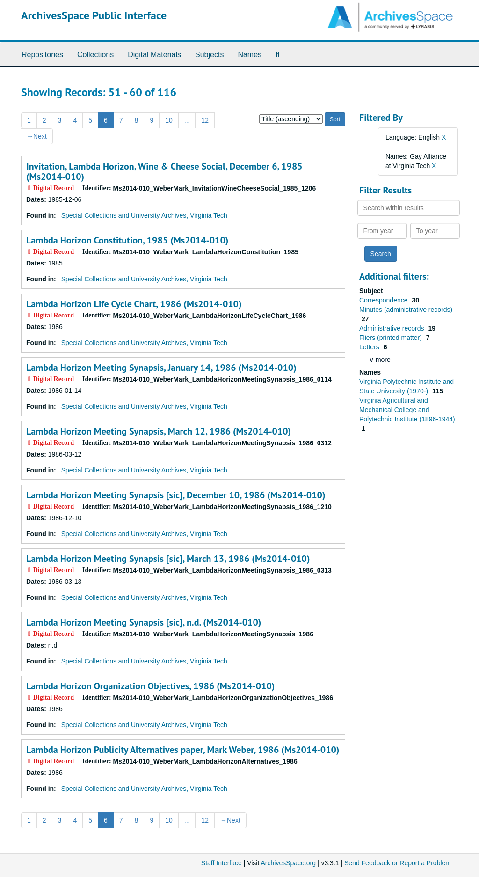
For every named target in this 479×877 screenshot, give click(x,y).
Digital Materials (154, 55)
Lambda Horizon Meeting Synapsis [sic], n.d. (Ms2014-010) (143, 622)
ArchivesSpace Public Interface (94, 15)
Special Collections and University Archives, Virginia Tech (144, 215)
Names (249, 55)
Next (37, 136)
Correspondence (384, 300)
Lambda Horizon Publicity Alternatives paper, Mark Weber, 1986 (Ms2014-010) (182, 750)
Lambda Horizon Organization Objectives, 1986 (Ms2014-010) (150, 686)
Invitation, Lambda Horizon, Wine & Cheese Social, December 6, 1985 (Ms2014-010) (164, 171)
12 (205, 120)
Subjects (209, 55)
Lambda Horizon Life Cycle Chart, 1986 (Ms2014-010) (133, 304)
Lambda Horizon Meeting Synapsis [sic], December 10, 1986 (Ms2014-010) (175, 495)
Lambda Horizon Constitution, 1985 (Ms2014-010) (127, 240)
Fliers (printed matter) (391, 337)
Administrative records (392, 328)
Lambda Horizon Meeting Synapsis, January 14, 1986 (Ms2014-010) (161, 367)
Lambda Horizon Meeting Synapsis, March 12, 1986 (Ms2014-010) (158, 431)
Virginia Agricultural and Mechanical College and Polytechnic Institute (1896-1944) (407, 410)
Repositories (42, 55)
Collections (95, 55)
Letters (370, 347)
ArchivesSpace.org (288, 863)
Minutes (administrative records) (405, 309)
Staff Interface (221, 863)
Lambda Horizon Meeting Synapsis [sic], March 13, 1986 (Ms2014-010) (168, 559)
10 (169, 120)
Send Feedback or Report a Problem (397, 863)
